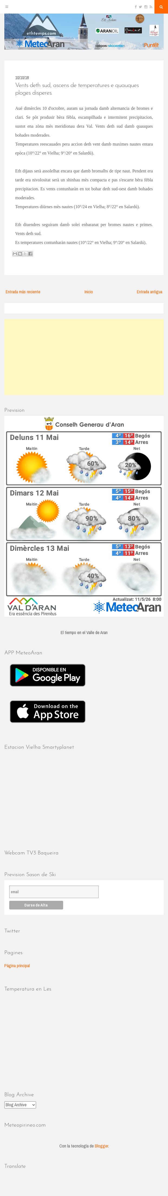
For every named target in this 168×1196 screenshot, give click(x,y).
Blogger (101, 1146)
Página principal (17, 966)
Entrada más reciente (23, 292)
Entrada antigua (149, 292)
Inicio (89, 292)
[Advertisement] (84, 357)
